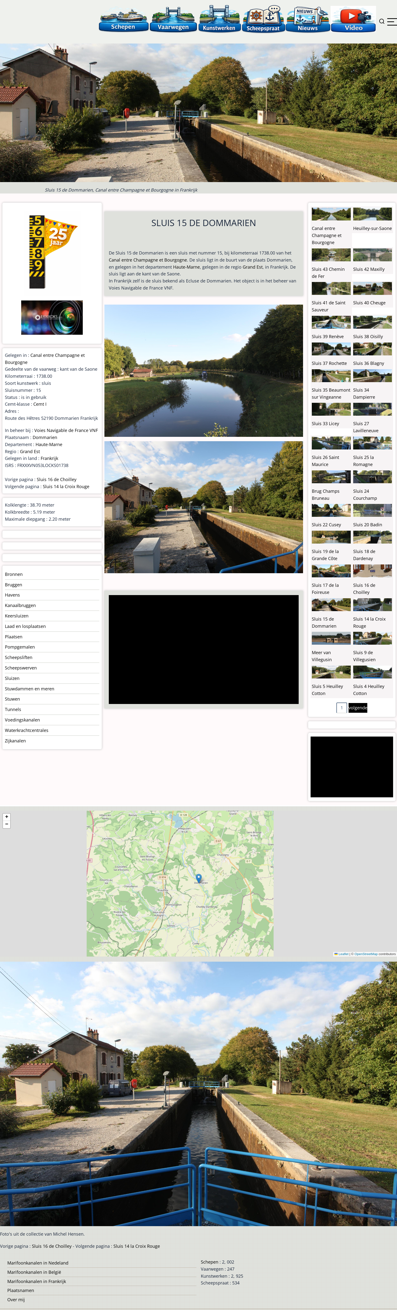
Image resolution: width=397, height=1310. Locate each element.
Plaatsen (13, 637)
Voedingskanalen (22, 720)
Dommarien (45, 437)
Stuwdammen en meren (29, 689)
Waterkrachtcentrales (26, 730)
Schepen (209, 1262)
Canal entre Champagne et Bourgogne (148, 260)
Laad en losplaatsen (25, 626)
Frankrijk (49, 458)
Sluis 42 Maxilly (369, 269)
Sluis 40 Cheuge (369, 303)
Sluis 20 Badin (367, 525)
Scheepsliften (18, 657)
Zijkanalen (15, 741)
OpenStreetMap (366, 954)
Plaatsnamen (20, 1290)
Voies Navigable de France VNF (66, 430)
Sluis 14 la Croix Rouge (66, 486)
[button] (199, 879)
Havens (12, 595)
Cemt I (39, 404)
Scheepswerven (21, 668)
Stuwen (12, 699)
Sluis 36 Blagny (368, 363)
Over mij (16, 1299)
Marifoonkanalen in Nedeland (37, 1263)
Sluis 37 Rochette (329, 363)
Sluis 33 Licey (325, 423)
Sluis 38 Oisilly (368, 336)
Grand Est (253, 267)
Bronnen (14, 574)
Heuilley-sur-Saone (372, 228)
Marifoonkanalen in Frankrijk (36, 1281)
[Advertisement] (201, 650)
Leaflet (341, 954)
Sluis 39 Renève (328, 336)
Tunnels (13, 709)
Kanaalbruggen (20, 605)
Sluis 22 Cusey (326, 525)
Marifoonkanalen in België (34, 1272)
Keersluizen (16, 616)
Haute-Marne (186, 267)
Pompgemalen (20, 647)
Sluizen (12, 678)
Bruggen (13, 585)
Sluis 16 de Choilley (56, 479)
